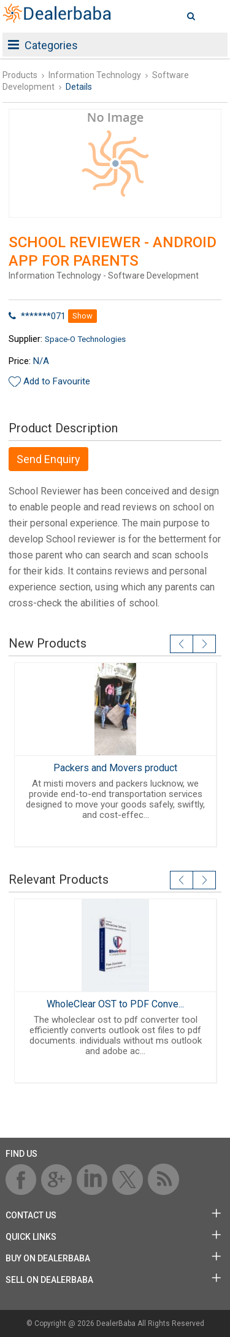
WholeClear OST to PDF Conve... (115, 1004)
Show (82, 315)
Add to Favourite (56, 381)
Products (19, 75)
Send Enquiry (48, 459)
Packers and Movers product (115, 768)
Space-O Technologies (85, 339)
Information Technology (94, 75)
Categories (43, 45)
